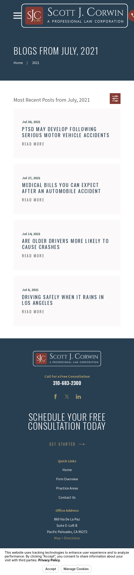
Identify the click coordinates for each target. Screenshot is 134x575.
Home (67, 469)
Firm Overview (67, 479)
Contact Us (67, 497)
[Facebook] (55, 396)
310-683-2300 (67, 382)
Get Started (67, 444)
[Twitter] (66, 396)
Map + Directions (67, 538)
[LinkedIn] (78, 396)
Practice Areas (67, 488)
